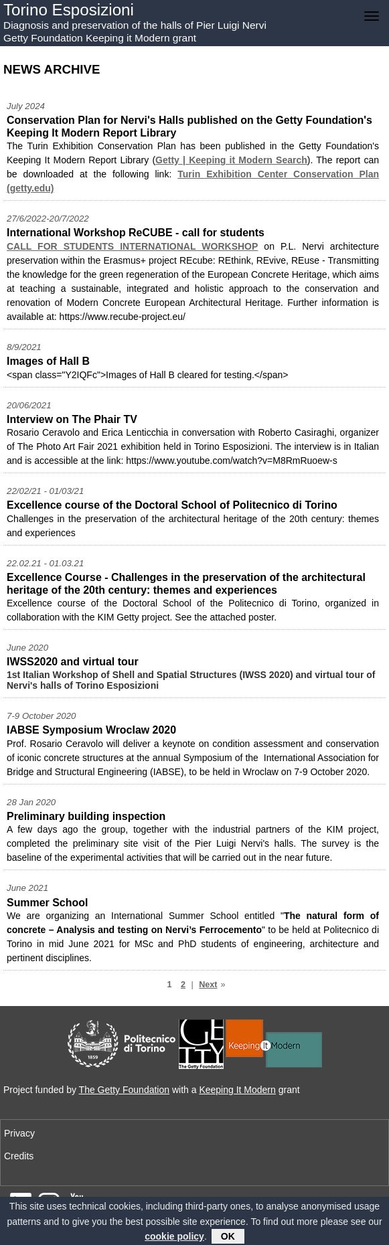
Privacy (19, 1133)
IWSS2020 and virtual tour (73, 661)
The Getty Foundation (124, 1089)
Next (208, 984)
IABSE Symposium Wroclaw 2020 (91, 730)
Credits (18, 1156)
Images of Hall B (48, 361)
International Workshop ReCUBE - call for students (135, 232)
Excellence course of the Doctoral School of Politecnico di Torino (172, 505)
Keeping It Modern (237, 1089)
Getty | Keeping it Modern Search (231, 160)
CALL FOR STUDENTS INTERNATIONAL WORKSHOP (132, 246)
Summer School (47, 902)
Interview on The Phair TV (72, 419)
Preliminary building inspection (86, 816)
